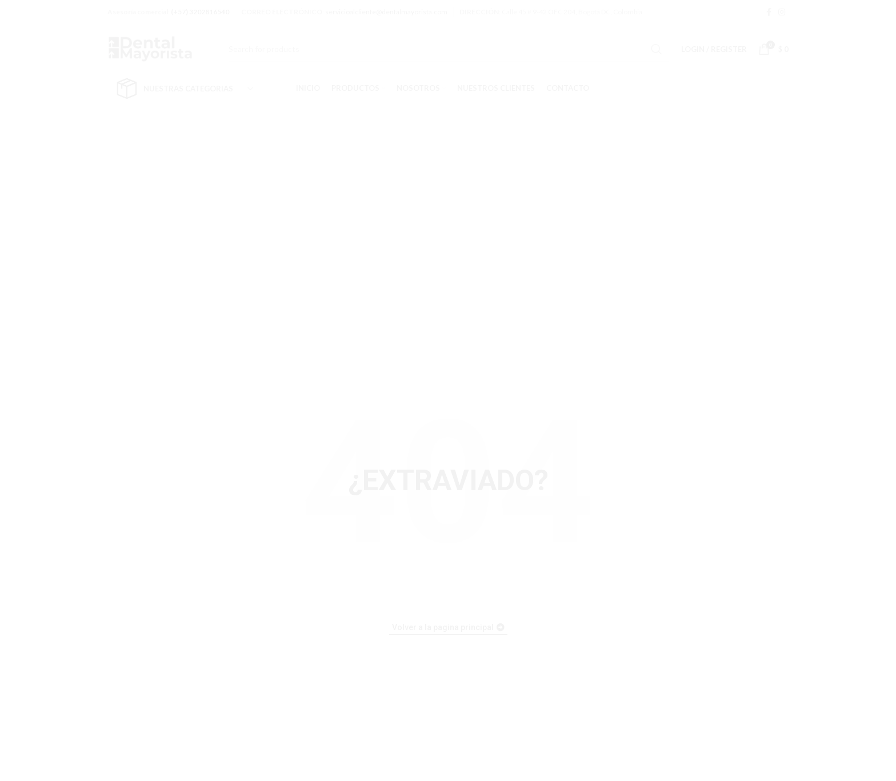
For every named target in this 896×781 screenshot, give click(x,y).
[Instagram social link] (782, 12)
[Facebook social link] (769, 12)
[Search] (448, 49)
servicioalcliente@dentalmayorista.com (386, 11)
